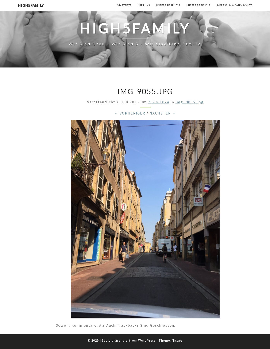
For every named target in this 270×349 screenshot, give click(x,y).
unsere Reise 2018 (168, 5)
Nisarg (177, 340)
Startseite (124, 5)
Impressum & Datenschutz (234, 5)
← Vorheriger (129, 113)
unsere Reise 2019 (198, 5)
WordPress (147, 340)
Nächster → (163, 113)
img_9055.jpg (190, 102)
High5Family (31, 5)
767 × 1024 (158, 102)
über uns (144, 5)
